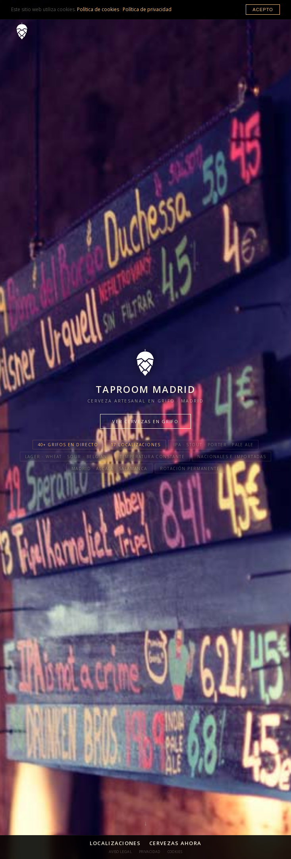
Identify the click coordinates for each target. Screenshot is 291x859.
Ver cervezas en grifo (145, 421)
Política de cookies (98, 9)
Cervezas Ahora (175, 843)
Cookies (175, 851)
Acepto (262, 9)
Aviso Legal (120, 851)
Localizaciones (115, 843)
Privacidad (149, 851)
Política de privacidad (147, 9)
